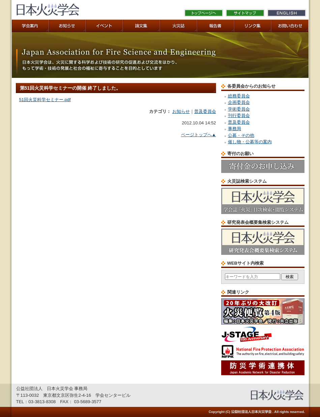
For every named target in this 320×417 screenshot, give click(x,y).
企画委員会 (239, 102)
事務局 (234, 128)
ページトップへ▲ (198, 134)
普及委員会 (205, 111)
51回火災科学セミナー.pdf (45, 99)
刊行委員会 (239, 115)
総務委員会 (239, 95)
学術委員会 (239, 109)
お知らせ (181, 111)
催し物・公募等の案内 (250, 141)
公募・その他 (241, 135)
